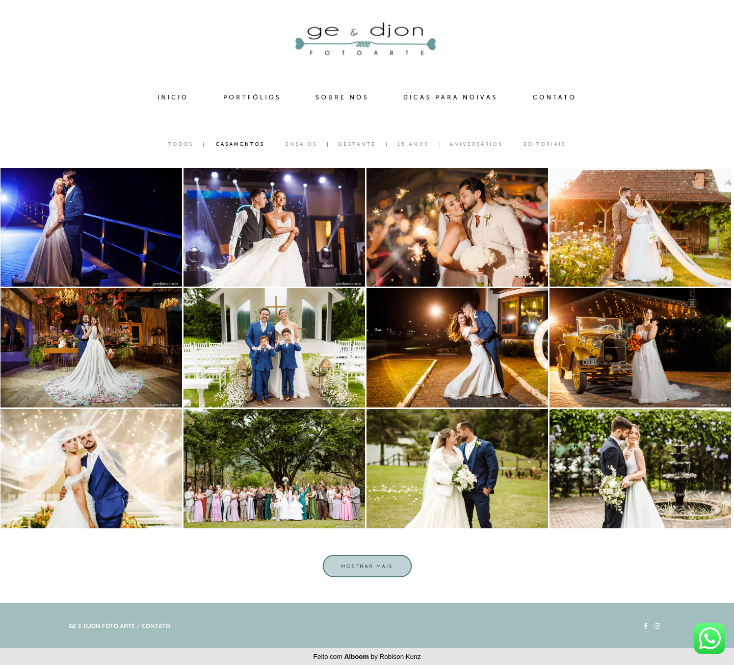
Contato (156, 626)
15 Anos (413, 144)
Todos (180, 144)
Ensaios (301, 144)
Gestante (357, 144)
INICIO (173, 97)
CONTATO (554, 97)
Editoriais (544, 144)
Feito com (367, 656)
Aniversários (476, 144)
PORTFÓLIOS (252, 97)
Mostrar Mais (367, 566)
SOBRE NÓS (342, 97)
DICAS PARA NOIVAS (450, 97)
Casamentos (240, 144)
